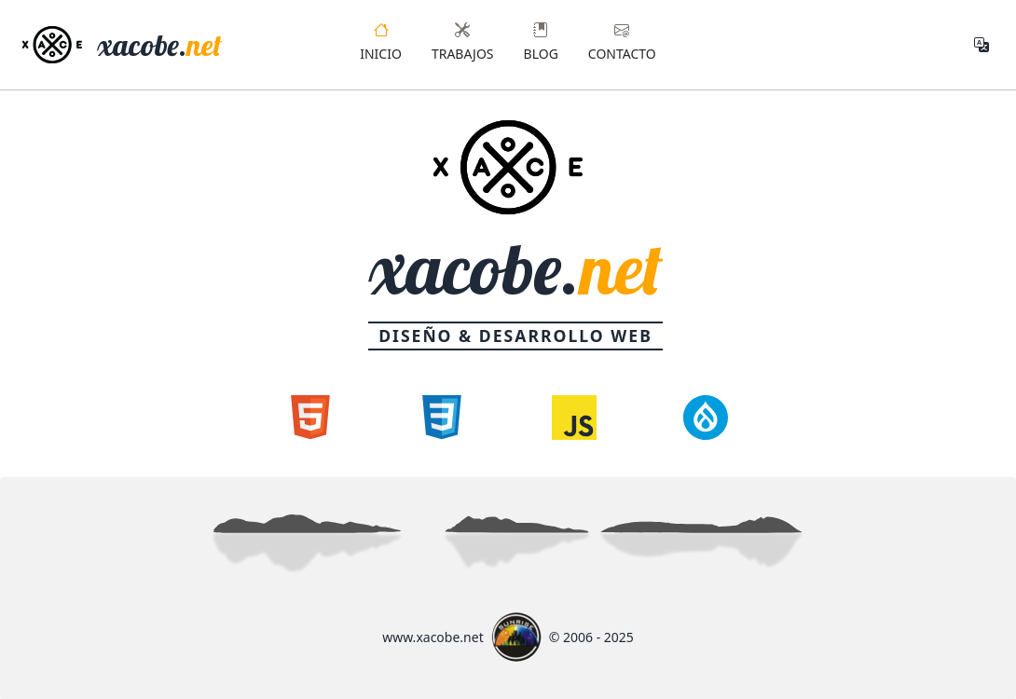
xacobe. (159, 44)
